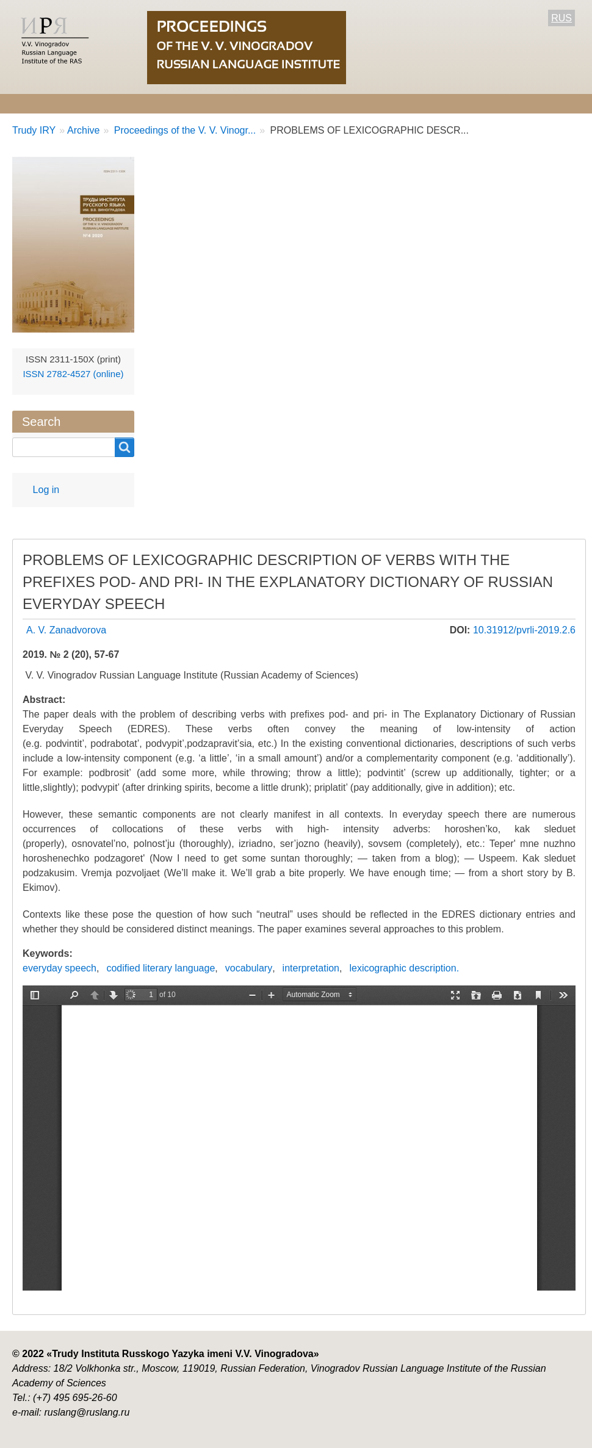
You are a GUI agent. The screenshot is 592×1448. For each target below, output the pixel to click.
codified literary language (160, 968)
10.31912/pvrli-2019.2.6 (524, 630)
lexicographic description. (404, 968)
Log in (46, 489)
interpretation (311, 968)
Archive (423, 103)
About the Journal (53, 103)
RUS (561, 18)
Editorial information (163, 103)
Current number (346, 103)
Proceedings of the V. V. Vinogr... (183, 130)
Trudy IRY (34, 130)
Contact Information (508, 103)
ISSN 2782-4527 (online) (73, 374)
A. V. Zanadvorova (66, 630)
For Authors (260, 103)
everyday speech (59, 968)
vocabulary (248, 968)
